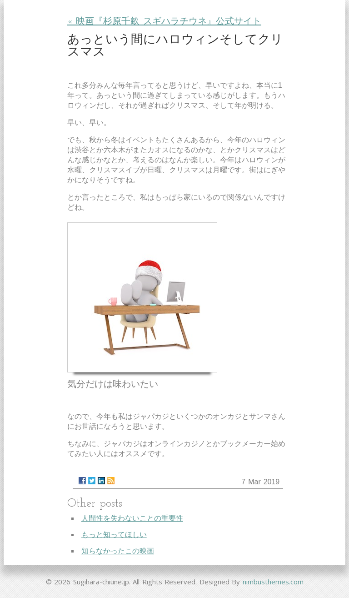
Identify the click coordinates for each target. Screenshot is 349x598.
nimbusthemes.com (273, 581)
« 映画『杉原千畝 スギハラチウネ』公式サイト (164, 21)
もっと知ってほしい (114, 534)
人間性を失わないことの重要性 (132, 518)
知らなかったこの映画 (117, 551)
